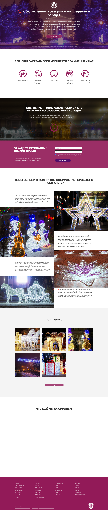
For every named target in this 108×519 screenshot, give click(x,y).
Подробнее (54, 36)
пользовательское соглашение (67, 158)
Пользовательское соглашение (22, 517)
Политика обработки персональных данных (43, 517)
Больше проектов (54, 391)
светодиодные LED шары (68, 244)
